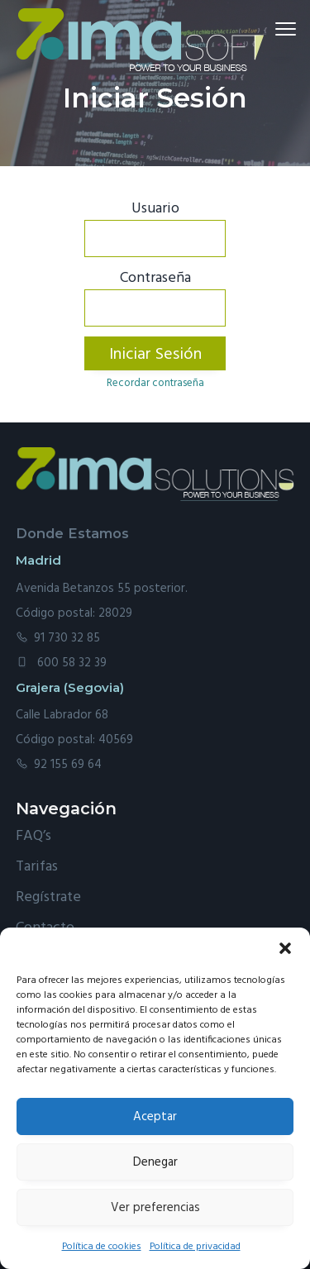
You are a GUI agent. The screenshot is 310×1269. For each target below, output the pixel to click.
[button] (285, 948)
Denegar (155, 1162)
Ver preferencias (155, 1208)
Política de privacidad (195, 1246)
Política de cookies (101, 1246)
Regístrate (48, 897)
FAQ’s (33, 836)
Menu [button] (280, 28)
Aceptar (155, 1117)
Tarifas (37, 867)
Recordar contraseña (155, 383)
